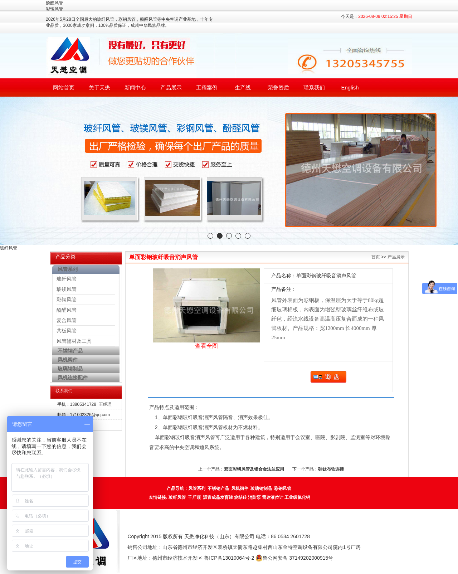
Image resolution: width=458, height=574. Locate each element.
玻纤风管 (67, 279)
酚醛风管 (67, 310)
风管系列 (196, 488)
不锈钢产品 (218, 488)
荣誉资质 (278, 87)
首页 (375, 256)
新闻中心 (135, 87)
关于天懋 (99, 87)
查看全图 (206, 346)
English (350, 87)
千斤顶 (194, 497)
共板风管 (67, 331)
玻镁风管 (67, 289)
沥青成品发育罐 (218, 497)
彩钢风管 (67, 299)
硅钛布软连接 (331, 469)
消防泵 (254, 497)
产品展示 (171, 87)
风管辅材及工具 (74, 341)
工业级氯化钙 (297, 497)
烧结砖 (240, 497)
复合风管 (67, 320)
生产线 (243, 87)
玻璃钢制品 (261, 488)
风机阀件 (239, 488)
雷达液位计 (272, 497)
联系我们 (314, 87)
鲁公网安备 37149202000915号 (294, 557)
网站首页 (63, 87)
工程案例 (207, 87)
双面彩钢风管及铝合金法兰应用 (254, 469)
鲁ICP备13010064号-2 (229, 558)
